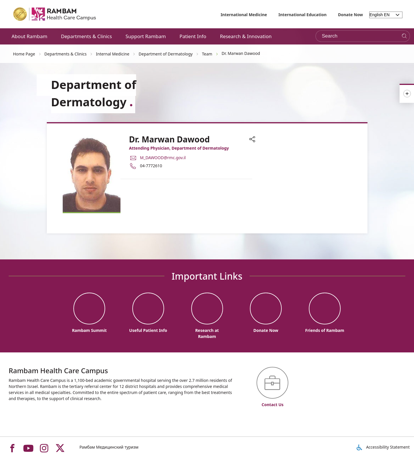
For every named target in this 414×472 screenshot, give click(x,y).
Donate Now (350, 14)
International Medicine (244, 14)
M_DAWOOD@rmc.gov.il (163, 157)
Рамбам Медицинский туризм (108, 447)
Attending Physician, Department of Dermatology (179, 148)
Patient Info (192, 36)
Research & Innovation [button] (246, 36)
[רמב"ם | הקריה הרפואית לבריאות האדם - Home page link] (55, 14)
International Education (303, 14)
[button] (252, 140)
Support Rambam (145, 36)
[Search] (404, 36)
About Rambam (29, 36)
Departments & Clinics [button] (86, 36)
